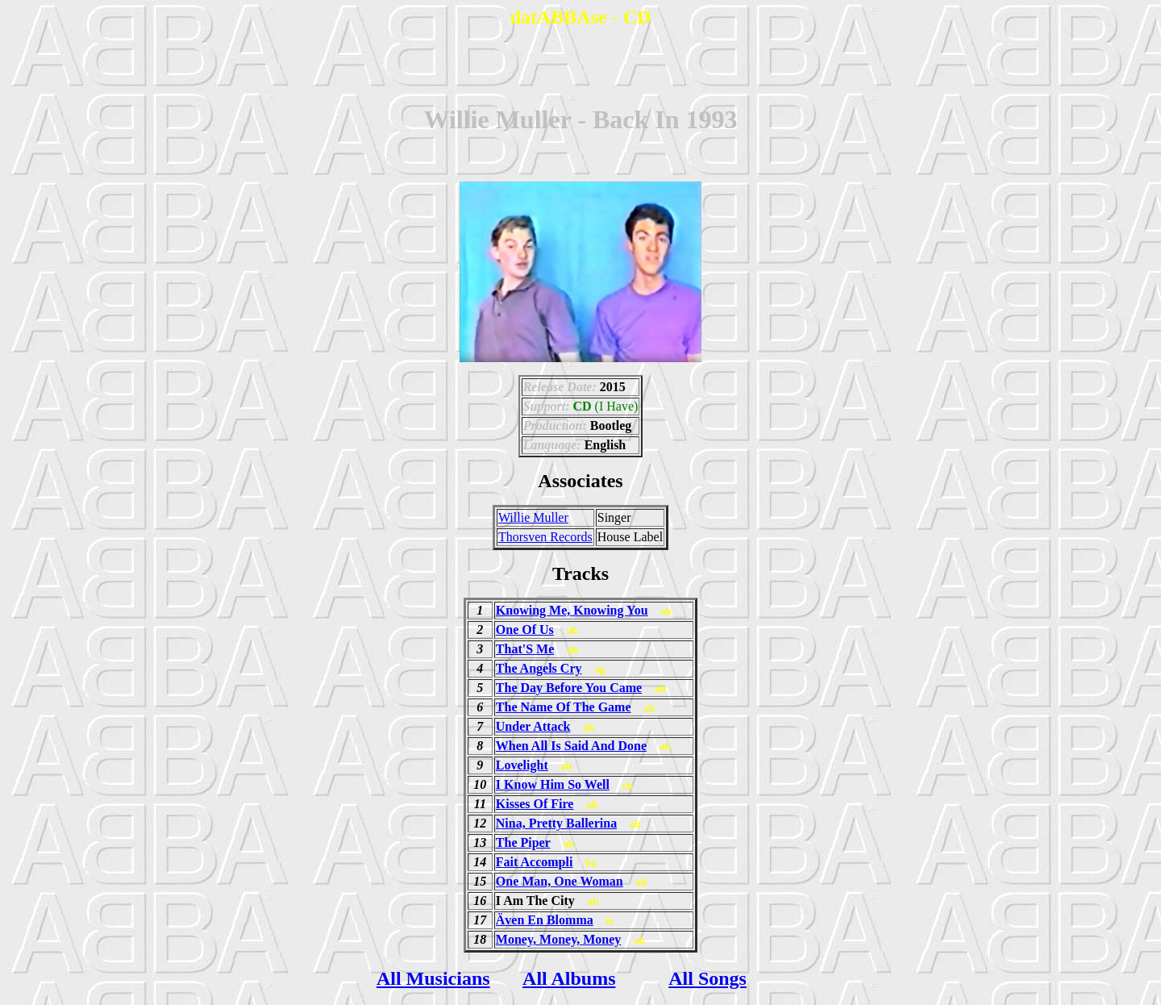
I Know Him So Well (553, 784)
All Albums (568, 978)
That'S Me (525, 649)
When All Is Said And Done (571, 746)
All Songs (707, 978)
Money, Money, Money (559, 939)
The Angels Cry (539, 668)
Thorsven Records (545, 537)
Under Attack (533, 726)
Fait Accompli (534, 862)
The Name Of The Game (563, 707)
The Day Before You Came (569, 687)
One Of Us (525, 629)
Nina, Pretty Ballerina (556, 823)
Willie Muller (533, 517)
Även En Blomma (544, 920)
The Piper (523, 842)
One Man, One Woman (559, 881)
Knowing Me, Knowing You (572, 610)
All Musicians (433, 978)
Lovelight (522, 765)
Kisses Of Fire (535, 804)
